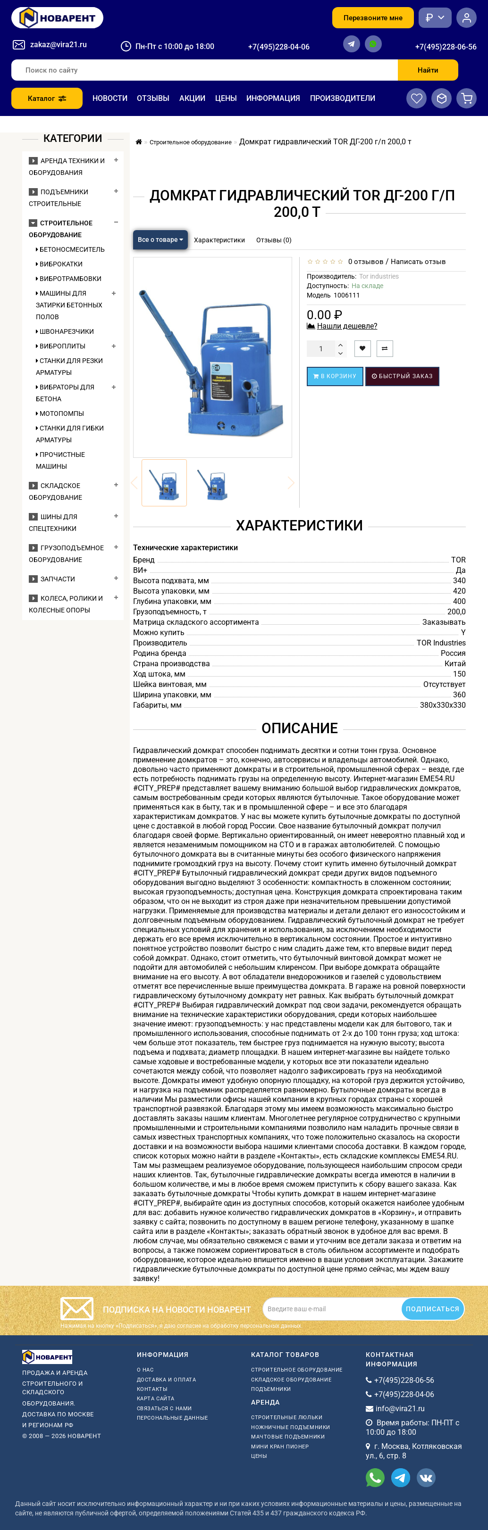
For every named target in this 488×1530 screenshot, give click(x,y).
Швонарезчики (65, 331)
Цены (226, 98)
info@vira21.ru (400, 1408)
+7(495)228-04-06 (279, 46)
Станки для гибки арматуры (70, 434)
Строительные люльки (286, 1417)
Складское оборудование (291, 1380)
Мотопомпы (60, 413)
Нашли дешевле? (347, 326)
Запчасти (52, 579)
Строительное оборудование (297, 1370)
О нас (145, 1370)
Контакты (152, 1389)
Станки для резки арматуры (69, 366)
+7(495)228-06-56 (446, 46)
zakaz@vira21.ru (58, 44)
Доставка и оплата (166, 1380)
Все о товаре (160, 239)
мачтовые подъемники (288, 1437)
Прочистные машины (60, 460)
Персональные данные (172, 1418)
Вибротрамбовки (68, 278)
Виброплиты (60, 346)
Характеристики (219, 240)
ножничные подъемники (290, 1427)
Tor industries (379, 276)
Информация (273, 98)
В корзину (335, 376)
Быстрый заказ (402, 376)
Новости (110, 98)
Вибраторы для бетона (65, 393)
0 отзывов (364, 261)
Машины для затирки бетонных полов (69, 305)
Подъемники (271, 1389)
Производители (342, 98)
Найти (428, 70)
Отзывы (153, 98)
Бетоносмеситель (70, 249)
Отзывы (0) (274, 240)
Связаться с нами (165, 1409)
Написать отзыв (418, 261)
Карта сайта (156, 1399)
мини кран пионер (280, 1447)
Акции (192, 98)
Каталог (47, 98)
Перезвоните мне (373, 18)
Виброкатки (59, 264)
